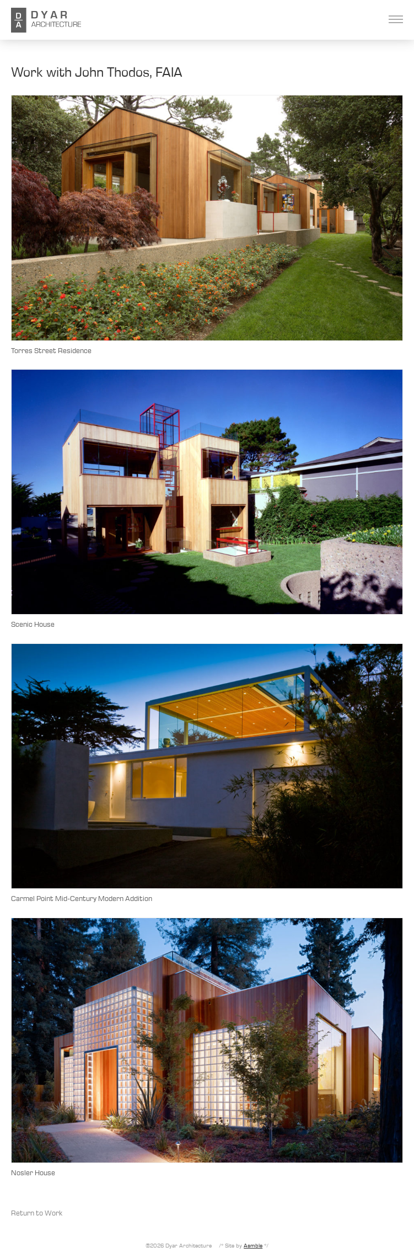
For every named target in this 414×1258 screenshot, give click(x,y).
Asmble (253, 1245)
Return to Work (36, 1212)
